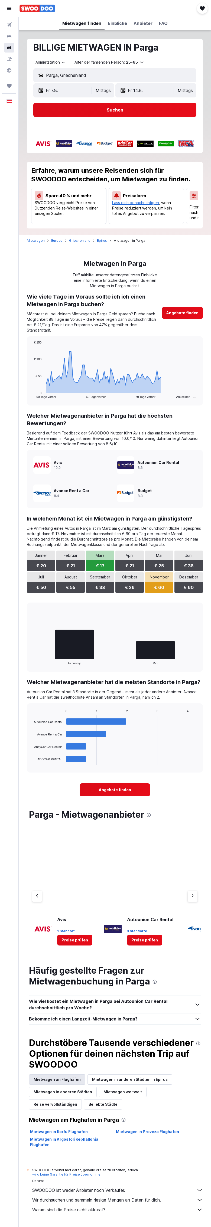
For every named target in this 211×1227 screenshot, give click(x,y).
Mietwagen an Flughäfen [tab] (57, 1079)
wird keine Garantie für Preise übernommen (67, 1174)
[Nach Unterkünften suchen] (9, 36)
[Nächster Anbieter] (192, 896)
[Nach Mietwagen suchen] (9, 47)
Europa (57, 240)
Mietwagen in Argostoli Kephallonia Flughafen (64, 1142)
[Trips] (9, 85)
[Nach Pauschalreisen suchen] (9, 59)
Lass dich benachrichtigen (135, 202)
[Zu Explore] (9, 70)
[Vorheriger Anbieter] (37, 896)
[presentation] (148, 815)
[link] (182, 313)
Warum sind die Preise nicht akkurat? (117, 1209)
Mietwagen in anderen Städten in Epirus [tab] (130, 1079)
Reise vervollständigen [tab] (55, 1104)
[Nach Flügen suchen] (9, 24)
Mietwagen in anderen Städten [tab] (63, 1091)
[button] (9, 8)
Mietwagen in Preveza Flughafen (147, 1131)
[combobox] (50, 62)
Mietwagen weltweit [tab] (122, 1091)
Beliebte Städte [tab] (103, 1104)
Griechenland (79, 240)
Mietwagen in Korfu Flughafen (59, 1131)
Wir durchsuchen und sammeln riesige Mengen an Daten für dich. (117, 1200)
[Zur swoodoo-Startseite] (37, 8)
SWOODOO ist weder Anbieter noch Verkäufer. (117, 1190)
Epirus (102, 240)
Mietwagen (36, 240)
